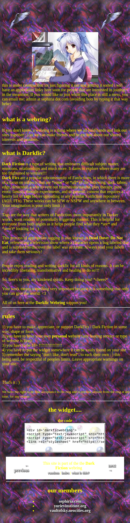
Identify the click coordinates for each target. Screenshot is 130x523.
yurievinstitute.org (70, 506)
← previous (21, 467)
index (65, 473)
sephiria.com (70, 501)
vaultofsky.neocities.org (70, 510)
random (53, 473)
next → (112, 467)
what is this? (80, 473)
